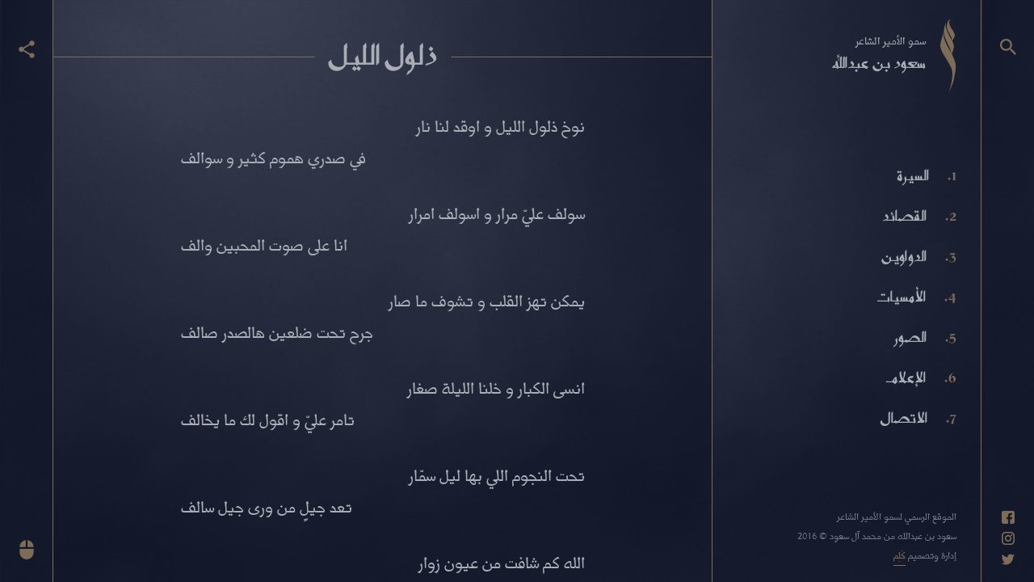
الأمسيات (901, 296)
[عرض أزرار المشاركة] (26, 49)
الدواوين (904, 256)
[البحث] (1008, 47)
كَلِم (899, 554)
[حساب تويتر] (1008, 559)
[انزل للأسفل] (26, 549)
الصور (910, 337)
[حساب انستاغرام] (1008, 538)
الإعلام (905, 377)
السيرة (913, 175)
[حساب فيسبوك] (1008, 517)
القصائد (904, 216)
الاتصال (903, 418)
